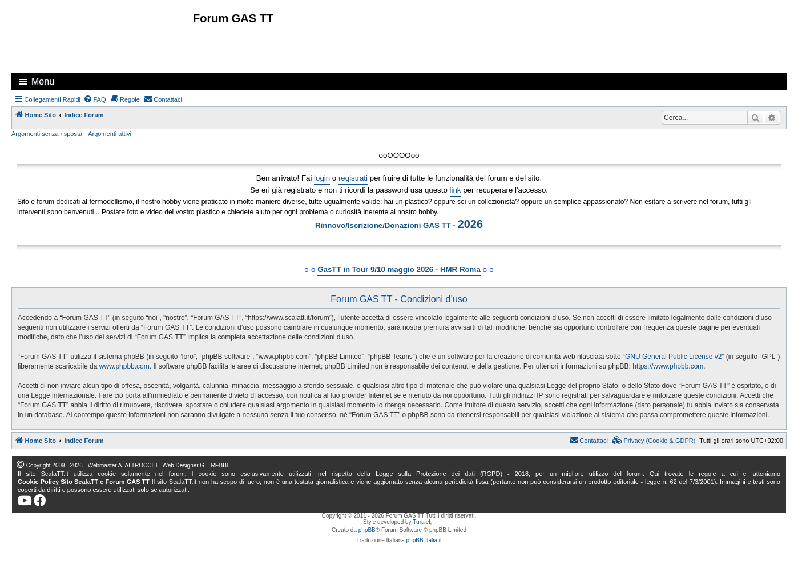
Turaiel (421, 522)
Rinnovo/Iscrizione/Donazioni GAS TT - (399, 224)
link (455, 190)
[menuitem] (94, 99)
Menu (42, 81)
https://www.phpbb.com (667, 366)
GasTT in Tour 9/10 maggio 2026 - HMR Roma (399, 269)
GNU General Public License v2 (673, 357)
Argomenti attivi (109, 133)
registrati (353, 178)
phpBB (367, 530)
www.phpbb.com (124, 366)
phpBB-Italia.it (424, 540)
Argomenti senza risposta (46, 133)
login (322, 178)
